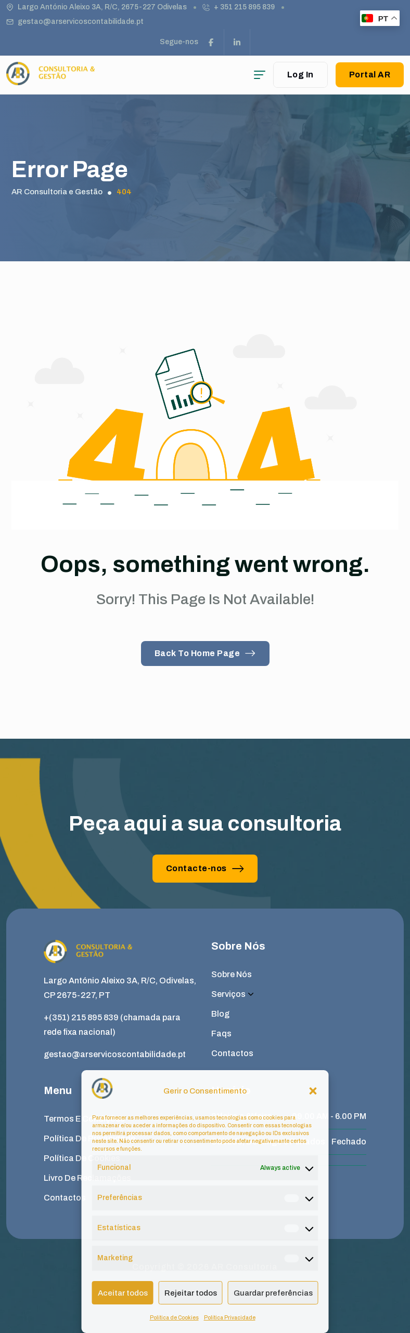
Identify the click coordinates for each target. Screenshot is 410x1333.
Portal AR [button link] (370, 74)
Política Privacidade (229, 1318)
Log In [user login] (300, 74)
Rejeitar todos (190, 1293)
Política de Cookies (174, 1318)
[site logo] (50, 80)
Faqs (221, 1033)
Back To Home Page (205, 653)
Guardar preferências (273, 1293)
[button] (313, 1091)
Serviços (232, 994)
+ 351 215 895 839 (244, 7)
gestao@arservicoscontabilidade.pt (81, 21)
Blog (220, 1013)
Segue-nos (179, 42)
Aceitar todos (123, 1293)
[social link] (211, 42)
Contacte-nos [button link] (205, 868)
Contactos (232, 1053)
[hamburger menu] (259, 75)
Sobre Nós (231, 974)
